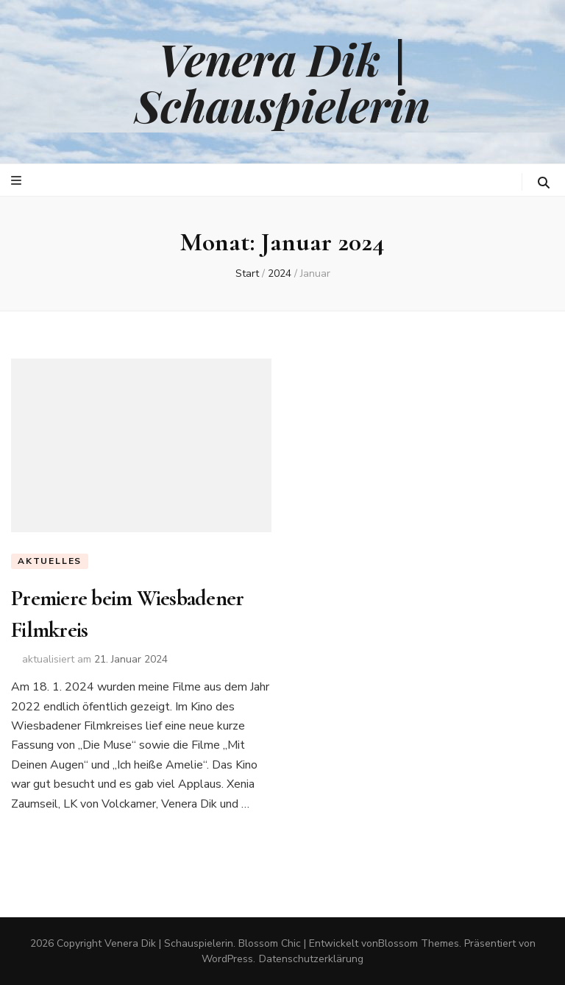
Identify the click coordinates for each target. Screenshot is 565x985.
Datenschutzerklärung (311, 959)
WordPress (227, 959)
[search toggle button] (544, 183)
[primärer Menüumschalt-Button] (18, 180)
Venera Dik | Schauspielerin (282, 81)
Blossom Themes (418, 943)
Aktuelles (50, 561)
